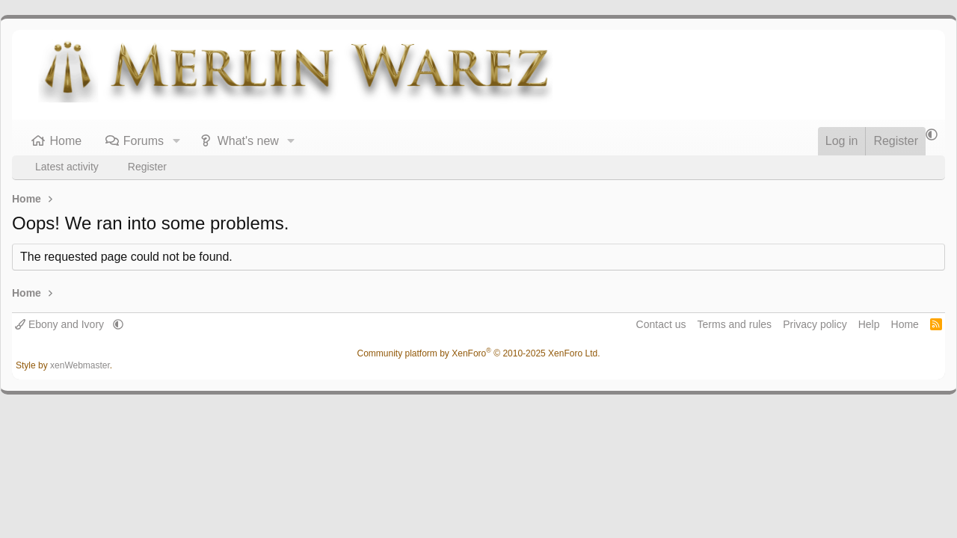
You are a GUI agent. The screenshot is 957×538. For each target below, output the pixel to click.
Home (66, 140)
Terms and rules (735, 324)
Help (869, 324)
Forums (143, 140)
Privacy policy (815, 324)
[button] (176, 141)
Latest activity (67, 167)
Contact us (661, 324)
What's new (248, 140)
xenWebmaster (80, 365)
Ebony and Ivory (61, 324)
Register (147, 167)
